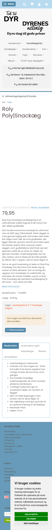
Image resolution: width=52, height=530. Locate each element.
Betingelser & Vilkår (13, 446)
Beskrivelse (10, 345)
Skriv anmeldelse (41, 207)
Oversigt (8, 449)
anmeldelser (21, 207)
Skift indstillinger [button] (31, 523)
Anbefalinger (27, 351)
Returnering (9, 431)
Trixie (9, 102)
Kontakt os (9, 443)
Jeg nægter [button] (31, 519)
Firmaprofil (9, 440)
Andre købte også (30, 345)
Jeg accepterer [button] (31, 514)
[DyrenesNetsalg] (26, 22)
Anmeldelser (10, 356)
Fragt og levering (12, 437)
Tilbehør (42, 351)
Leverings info (10, 452)
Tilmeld (9, 520)
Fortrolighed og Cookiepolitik (17, 434)
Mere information (11, 286)
